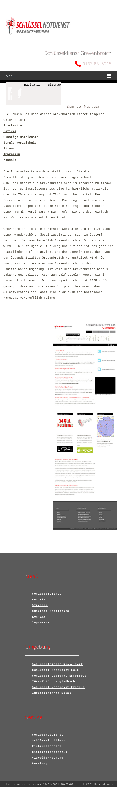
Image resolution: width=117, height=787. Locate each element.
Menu (10, 75)
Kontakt (9, 160)
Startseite (12, 125)
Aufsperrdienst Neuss (51, 692)
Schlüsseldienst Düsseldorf (57, 664)
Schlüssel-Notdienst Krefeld (58, 687)
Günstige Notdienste (20, 137)
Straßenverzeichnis (19, 143)
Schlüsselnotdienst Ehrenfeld (59, 675)
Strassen (40, 605)
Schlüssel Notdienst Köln (55, 670)
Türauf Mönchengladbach (53, 681)
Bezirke (9, 131)
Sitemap (9, 148)
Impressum (11, 154)
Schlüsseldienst (46, 593)
